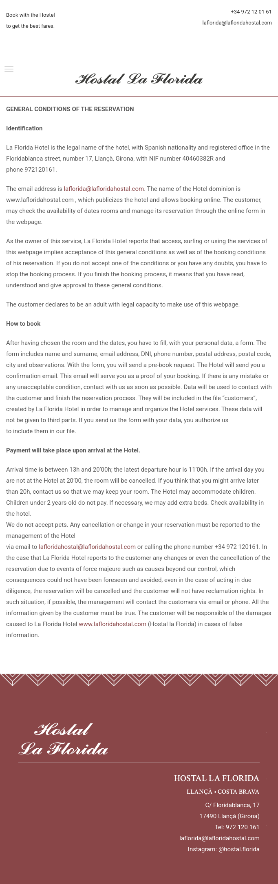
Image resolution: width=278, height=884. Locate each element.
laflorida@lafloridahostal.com (104, 188)
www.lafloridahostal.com (112, 624)
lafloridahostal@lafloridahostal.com (87, 547)
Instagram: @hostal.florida (224, 849)
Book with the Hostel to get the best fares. (30, 20)
